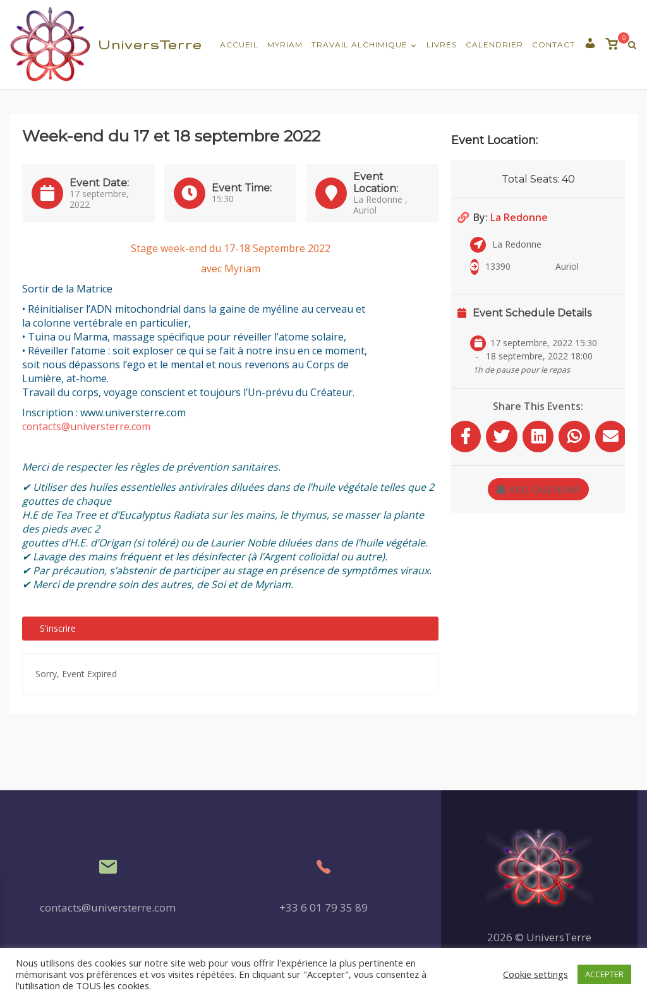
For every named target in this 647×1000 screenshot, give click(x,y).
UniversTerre (150, 44)
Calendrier (494, 44)
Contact (553, 44)
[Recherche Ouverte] (632, 45)
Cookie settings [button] (535, 974)
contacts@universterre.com (87, 426)
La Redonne (519, 217)
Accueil (239, 44)
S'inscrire (58, 628)
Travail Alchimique (359, 44)
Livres (441, 44)
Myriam (285, 44)
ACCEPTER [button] (604, 974)
